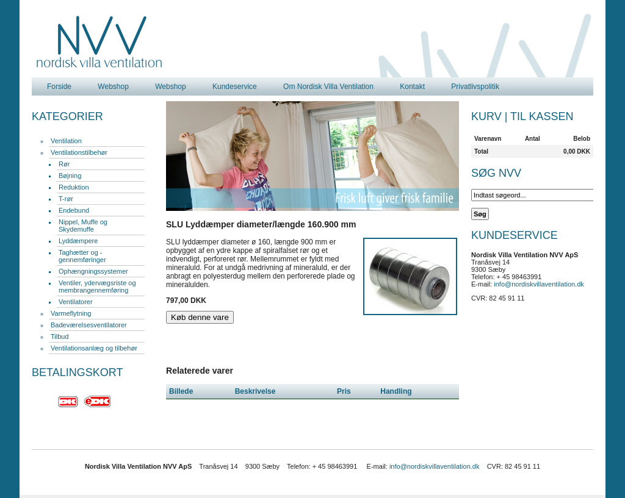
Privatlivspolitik (475, 86)
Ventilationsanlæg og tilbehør (94, 348)
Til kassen (541, 116)
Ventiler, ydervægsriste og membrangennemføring (97, 286)
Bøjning (70, 175)
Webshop (113, 86)
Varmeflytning (71, 313)
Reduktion (74, 187)
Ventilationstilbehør (79, 152)
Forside (59, 86)
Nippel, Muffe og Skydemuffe (83, 225)
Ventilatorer (76, 301)
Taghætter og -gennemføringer (82, 256)
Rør (64, 164)
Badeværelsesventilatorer (89, 325)
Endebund (74, 210)
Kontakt (412, 86)
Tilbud (60, 336)
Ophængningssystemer (93, 271)
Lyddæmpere (78, 240)
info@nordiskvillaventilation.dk (539, 284)
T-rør (66, 198)
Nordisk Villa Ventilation (99, 42)
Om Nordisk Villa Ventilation (328, 86)
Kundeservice (234, 86)
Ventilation (66, 140)
